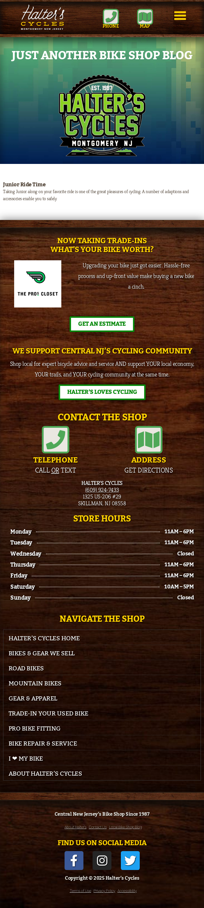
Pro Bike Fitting (35, 729)
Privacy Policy (104, 890)
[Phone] (111, 17)
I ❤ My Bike (26, 759)
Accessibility (126, 890)
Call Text (55, 470)
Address (148, 460)
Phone (111, 26)
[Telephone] (55, 439)
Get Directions (148, 470)
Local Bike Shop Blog (125, 827)
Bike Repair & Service (43, 744)
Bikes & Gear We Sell (42, 653)
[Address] (148, 439)
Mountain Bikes (35, 683)
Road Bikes (26, 668)
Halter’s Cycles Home (44, 638)
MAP (145, 26)
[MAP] (145, 17)
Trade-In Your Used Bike (48, 714)
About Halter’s (76, 827)
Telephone (55, 460)
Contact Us (97, 827)
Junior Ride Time (24, 184)
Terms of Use (80, 890)
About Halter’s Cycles (45, 774)
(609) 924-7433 (102, 489)
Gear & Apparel (33, 698)
